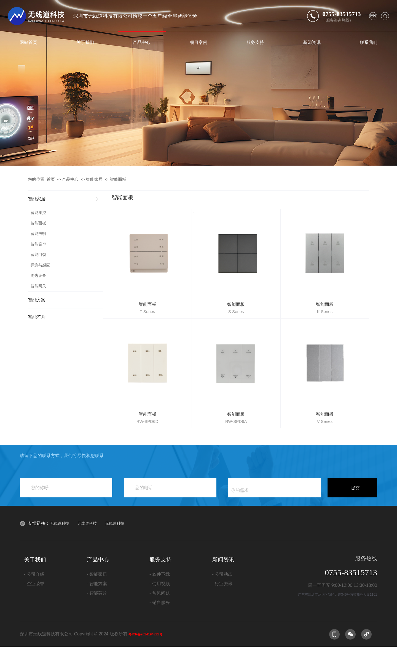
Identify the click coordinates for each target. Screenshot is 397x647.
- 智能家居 (97, 574)
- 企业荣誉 (34, 583)
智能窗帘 (38, 244)
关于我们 (85, 42)
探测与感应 (40, 265)
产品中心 (142, 42)
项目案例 (198, 42)
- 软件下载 (159, 574)
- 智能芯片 (97, 593)
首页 (51, 179)
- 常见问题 (159, 593)
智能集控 (38, 212)
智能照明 (38, 233)
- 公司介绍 (34, 574)
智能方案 (36, 300)
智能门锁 (38, 254)
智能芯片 (36, 317)
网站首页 (28, 42)
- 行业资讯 (222, 583)
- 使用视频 (159, 583)
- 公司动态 (222, 574)
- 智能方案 (97, 583)
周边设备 (38, 275)
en (373, 16)
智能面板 (118, 179)
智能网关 (38, 286)
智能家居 (94, 179)
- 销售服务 (159, 602)
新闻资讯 (312, 42)
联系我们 (368, 42)
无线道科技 (59, 523)
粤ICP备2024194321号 (145, 634)
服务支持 (255, 42)
